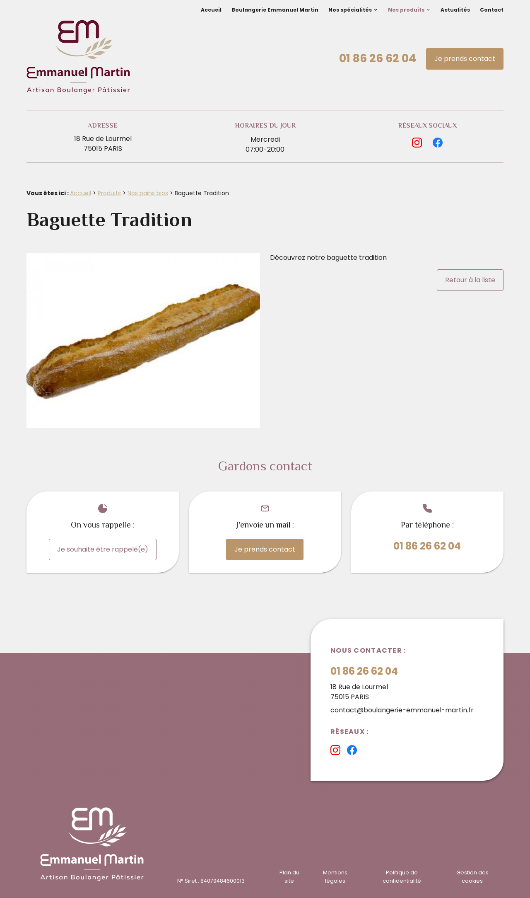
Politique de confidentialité (402, 876)
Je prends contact (464, 58)
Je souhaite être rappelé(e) (102, 549)
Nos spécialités (350, 9)
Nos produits (406, 9)
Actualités (455, 9)
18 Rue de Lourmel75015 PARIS (103, 143)
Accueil (211, 9)
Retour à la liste (470, 280)
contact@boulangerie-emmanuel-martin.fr (402, 710)
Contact (492, 9)
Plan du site (289, 876)
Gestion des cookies (472, 876)
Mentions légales (335, 876)
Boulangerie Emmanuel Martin (274, 9)
